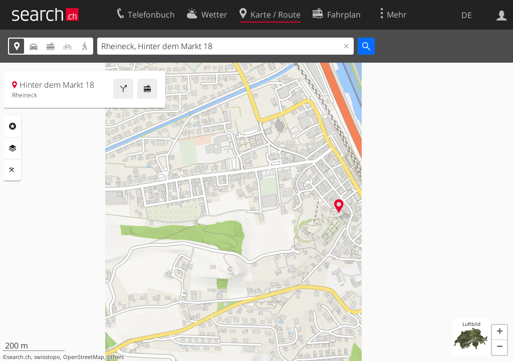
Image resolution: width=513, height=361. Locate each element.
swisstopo (47, 356)
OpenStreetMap (83, 356)
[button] (499, 332)
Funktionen (12, 169)
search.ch (19, 356)
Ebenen (12, 148)
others (115, 356)
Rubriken (12, 126)
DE (466, 15)
